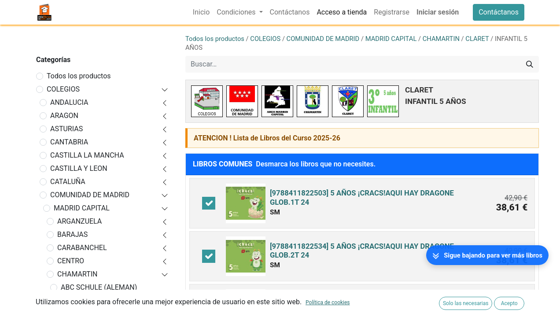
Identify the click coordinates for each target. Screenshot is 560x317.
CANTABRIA (69, 142)
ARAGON (64, 115)
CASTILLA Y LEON (78, 168)
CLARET (477, 39)
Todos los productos (79, 76)
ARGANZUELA (79, 221)
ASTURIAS (66, 129)
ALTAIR (72, 300)
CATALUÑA (67, 181)
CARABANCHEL (82, 247)
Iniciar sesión (437, 12)
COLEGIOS (63, 89)
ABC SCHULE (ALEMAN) (99, 287)
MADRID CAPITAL (82, 208)
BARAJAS (72, 234)
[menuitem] (201, 12)
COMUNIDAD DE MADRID (89, 195)
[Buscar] (529, 64)
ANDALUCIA (69, 102)
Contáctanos (499, 12)
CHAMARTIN (77, 274)
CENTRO (70, 261)
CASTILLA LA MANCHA (87, 155)
